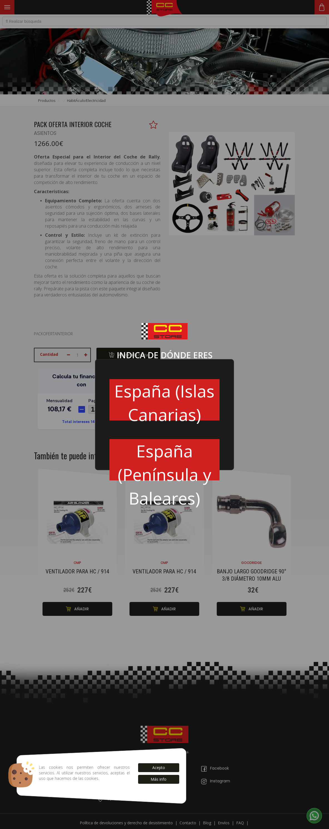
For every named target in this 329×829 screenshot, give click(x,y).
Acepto (158, 767)
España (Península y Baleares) (164, 460)
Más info (158, 779)
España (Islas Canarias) (164, 400)
